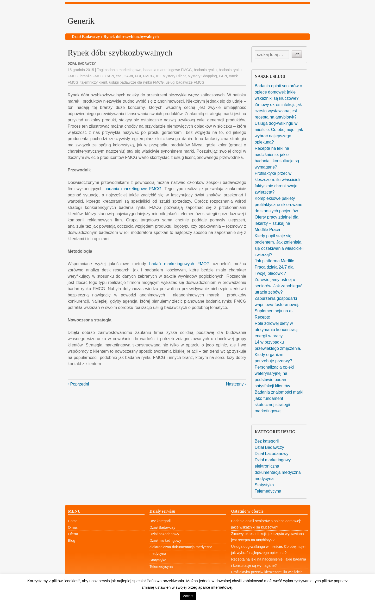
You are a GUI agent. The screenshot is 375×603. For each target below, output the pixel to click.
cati (119, 76)
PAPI (223, 76)
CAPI (109, 76)
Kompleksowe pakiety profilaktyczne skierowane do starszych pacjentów (278, 204)
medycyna (264, 478)
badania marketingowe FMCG (167, 70)
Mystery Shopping (202, 76)
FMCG (148, 76)
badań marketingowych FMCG (179, 264)
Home (73, 521)
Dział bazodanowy (272, 453)
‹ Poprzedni (78, 384)
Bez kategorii (267, 441)
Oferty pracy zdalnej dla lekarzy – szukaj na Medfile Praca (276, 223)
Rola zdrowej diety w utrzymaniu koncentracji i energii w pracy (278, 329)
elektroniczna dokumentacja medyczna (180, 547)
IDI (158, 76)
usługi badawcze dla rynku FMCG (136, 82)
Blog (71, 540)
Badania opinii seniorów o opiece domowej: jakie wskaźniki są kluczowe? (278, 92)
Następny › (236, 384)
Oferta (73, 534)
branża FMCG (91, 76)
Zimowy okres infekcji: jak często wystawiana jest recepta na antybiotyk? (278, 110)
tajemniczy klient (93, 82)
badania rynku (205, 70)
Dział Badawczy (86, 36)
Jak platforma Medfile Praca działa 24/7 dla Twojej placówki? (274, 267)
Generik (81, 21)
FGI (138, 76)
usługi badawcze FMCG (185, 82)
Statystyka (264, 485)
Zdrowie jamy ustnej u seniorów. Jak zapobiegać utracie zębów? (278, 285)
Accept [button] (188, 596)
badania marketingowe (123, 70)
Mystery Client (174, 76)
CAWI (128, 76)
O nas (73, 527)
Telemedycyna (268, 491)
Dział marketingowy (273, 460)
